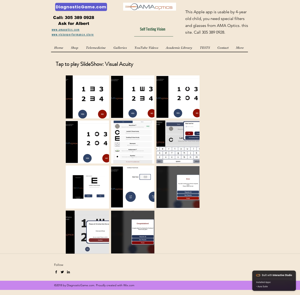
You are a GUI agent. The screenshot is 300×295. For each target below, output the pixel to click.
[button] (120, 48)
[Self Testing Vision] (153, 28)
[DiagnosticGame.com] (81, 7)
